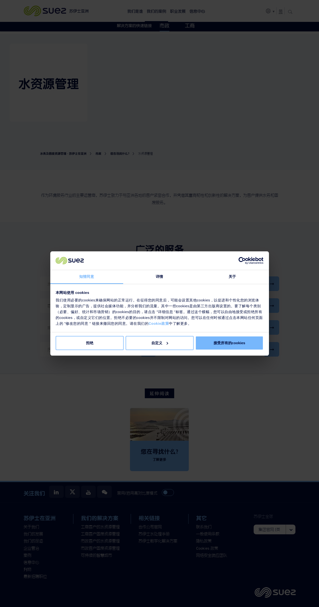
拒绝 (89, 343)
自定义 (159, 343)
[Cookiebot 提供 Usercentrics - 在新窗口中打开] (242, 260)
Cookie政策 (158, 323)
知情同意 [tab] (86, 276)
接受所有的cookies (229, 343)
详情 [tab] (159, 276)
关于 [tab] (232, 276)
